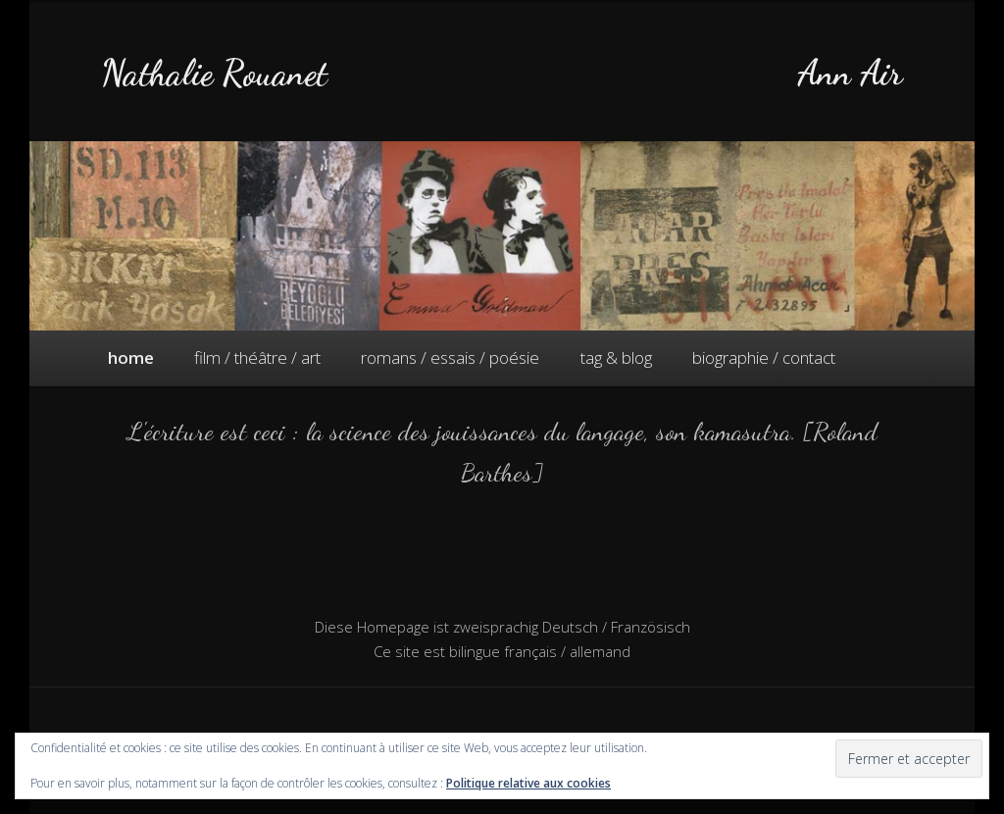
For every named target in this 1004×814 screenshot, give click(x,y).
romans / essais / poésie (450, 357)
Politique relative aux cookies (528, 783)
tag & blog (616, 357)
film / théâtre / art (257, 357)
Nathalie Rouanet (214, 73)
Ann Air (850, 73)
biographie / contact (763, 357)
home (131, 357)
